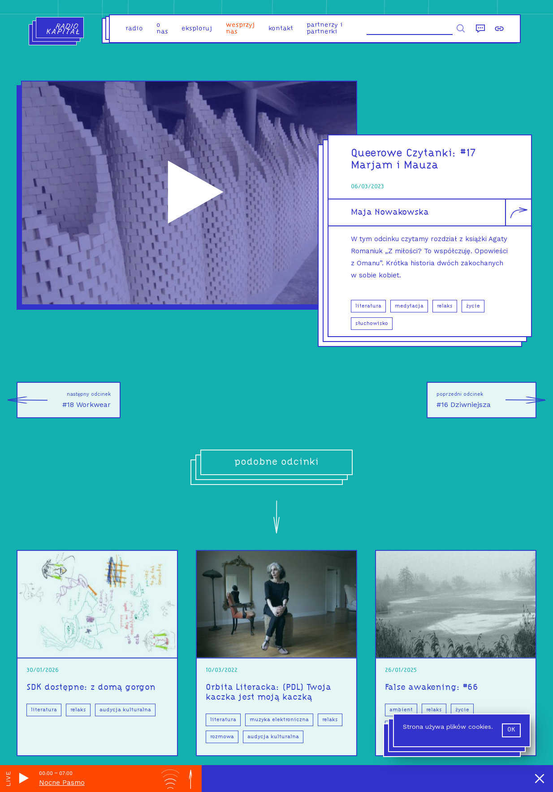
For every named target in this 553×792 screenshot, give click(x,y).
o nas (162, 28)
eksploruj (196, 29)
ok (511, 730)
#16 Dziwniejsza (486, 400)
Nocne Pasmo (62, 783)
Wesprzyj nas (240, 28)
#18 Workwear (64, 400)
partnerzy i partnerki (325, 28)
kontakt (280, 29)
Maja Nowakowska (390, 212)
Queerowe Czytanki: (405, 153)
